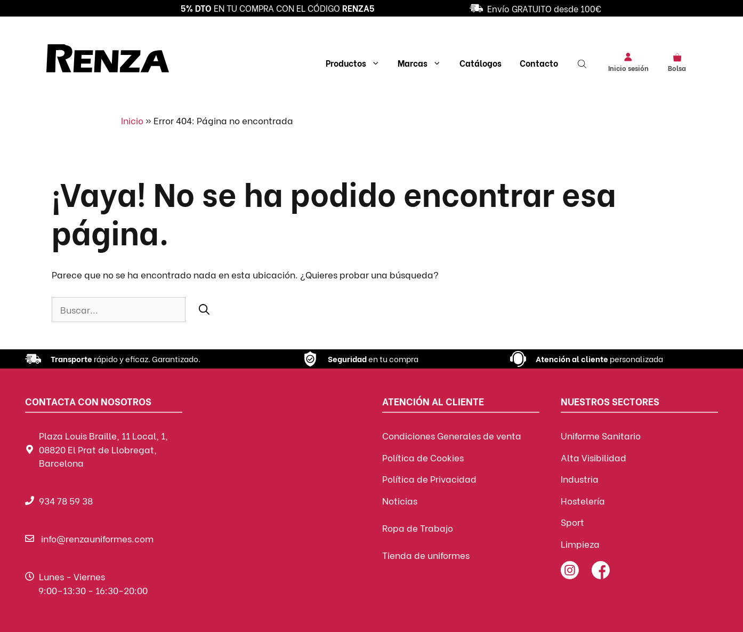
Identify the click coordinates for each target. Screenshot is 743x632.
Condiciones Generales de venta (451, 435)
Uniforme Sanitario (601, 435)
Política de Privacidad (429, 478)
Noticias (399, 500)
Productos (353, 63)
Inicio (132, 120)
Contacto (539, 63)
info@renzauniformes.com (97, 538)
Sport (572, 522)
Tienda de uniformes (426, 555)
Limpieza (580, 543)
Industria (580, 478)
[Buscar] (204, 309)
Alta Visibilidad (593, 457)
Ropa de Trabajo (417, 527)
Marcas (419, 63)
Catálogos (480, 63)
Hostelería (583, 500)
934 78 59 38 (66, 500)
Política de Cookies (423, 457)
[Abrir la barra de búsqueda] (583, 63)
